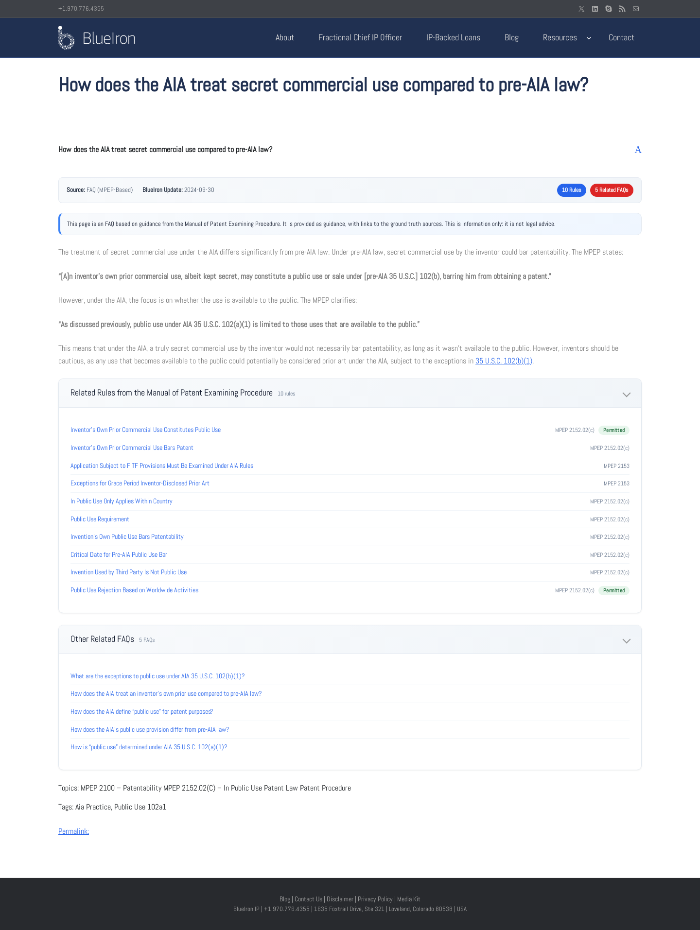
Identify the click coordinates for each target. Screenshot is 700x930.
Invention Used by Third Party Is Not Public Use (128, 572)
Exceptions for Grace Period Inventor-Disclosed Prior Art (140, 483)
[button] (350, 150)
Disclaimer (340, 899)
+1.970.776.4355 (81, 8)
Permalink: (73, 831)
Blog (285, 899)
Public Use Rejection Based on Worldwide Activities (134, 590)
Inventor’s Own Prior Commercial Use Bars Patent (131, 447)
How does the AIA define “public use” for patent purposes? (141, 711)
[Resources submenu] (589, 37)
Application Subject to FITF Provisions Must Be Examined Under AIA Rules (161, 465)
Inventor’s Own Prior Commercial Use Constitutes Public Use (145, 429)
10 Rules (571, 190)
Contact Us (308, 899)
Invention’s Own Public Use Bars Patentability (127, 536)
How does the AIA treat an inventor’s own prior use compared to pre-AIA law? (166, 693)
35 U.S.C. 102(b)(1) (503, 361)
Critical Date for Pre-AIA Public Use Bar (118, 554)
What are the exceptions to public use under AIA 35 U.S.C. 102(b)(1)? (157, 676)
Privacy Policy (375, 899)
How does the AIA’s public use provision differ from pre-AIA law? (149, 729)
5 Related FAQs (612, 190)
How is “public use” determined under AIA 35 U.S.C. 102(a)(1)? (149, 746)
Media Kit (408, 899)
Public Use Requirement (99, 519)
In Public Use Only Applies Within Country (121, 501)
